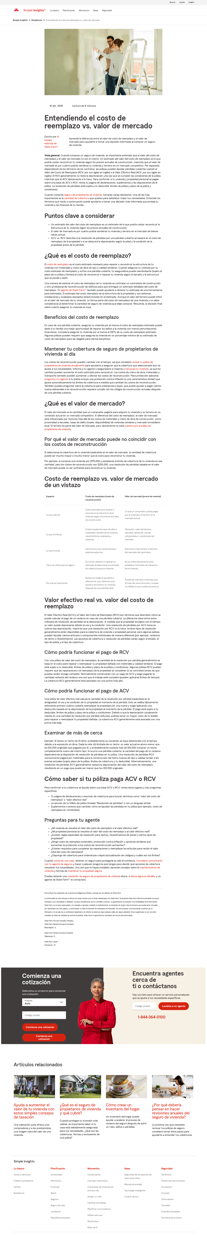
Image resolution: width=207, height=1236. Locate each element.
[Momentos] (84, 11)
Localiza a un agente (173, 1006)
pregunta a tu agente (56, 379)
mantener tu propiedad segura (85, 871)
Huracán (165, 1193)
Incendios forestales (170, 1212)
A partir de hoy (131, 1197)
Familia (17, 1187)
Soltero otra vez (95, 1215)
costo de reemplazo (58, 264)
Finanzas (55, 1187)
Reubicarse (92, 1221)
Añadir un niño (94, 1197)
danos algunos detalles (143, 876)
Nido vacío (92, 1227)
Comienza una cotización (40, 1027)
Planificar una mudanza (98, 1209)
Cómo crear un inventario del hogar (123, 1107)
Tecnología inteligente (134, 1190)
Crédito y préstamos (23, 1181)
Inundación (166, 1187)
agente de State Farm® (73, 290)
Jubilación (56, 1212)
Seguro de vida (58, 1205)
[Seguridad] (107, 11)
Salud (53, 1193)
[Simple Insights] (34, 11)
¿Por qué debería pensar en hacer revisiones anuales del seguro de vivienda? (171, 1111)
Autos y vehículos (22, 1175)
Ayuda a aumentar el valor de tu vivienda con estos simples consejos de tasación (34, 1111)
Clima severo (167, 1199)
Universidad (56, 1175)
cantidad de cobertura (76, 198)
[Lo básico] (54, 11)
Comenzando (93, 1175)
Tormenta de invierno (171, 1218)
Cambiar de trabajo (96, 1203)
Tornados (165, 1205)
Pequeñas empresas (60, 1218)
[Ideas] (95, 11)
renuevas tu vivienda (136, 369)
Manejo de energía (133, 1184)
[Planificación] (68, 11)
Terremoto (166, 1175)
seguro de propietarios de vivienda (83, 195)
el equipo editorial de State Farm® (51, 141)
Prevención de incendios (173, 1181)
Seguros (54, 1199)
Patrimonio (56, 1181)
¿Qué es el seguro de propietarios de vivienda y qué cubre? (80, 1109)
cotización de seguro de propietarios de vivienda (93, 876)
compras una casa (64, 860)
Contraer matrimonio (97, 1181)
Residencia (19, 1193)
